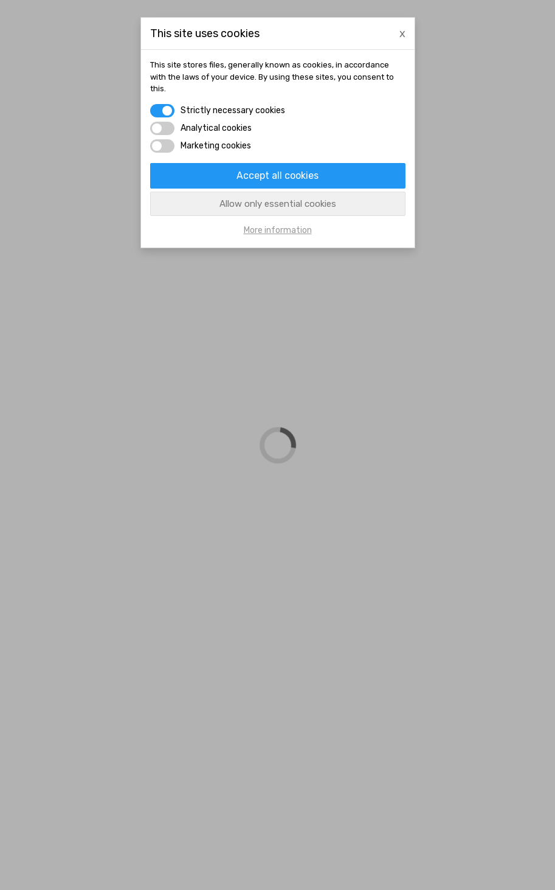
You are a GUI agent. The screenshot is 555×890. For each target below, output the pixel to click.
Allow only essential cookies (277, 203)
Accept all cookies (277, 175)
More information (278, 230)
